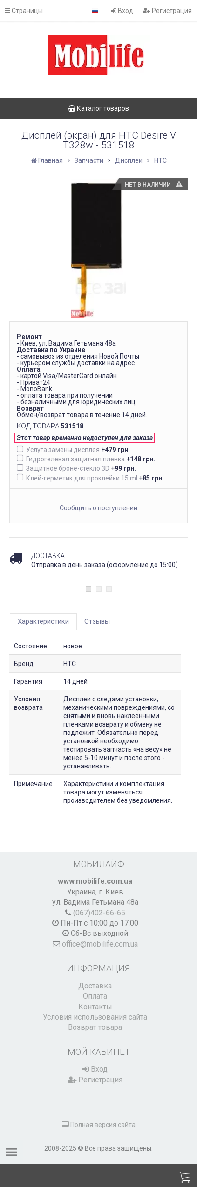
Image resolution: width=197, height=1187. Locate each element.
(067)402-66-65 (99, 912)
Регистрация (167, 10)
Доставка (95, 985)
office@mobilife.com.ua (100, 944)
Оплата (95, 996)
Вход (122, 10)
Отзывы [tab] (97, 621)
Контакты (95, 1006)
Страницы (24, 10)
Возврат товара (95, 1027)
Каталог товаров (98, 108)
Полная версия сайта (99, 1124)
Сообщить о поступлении (98, 508)
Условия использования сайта (95, 1017)
